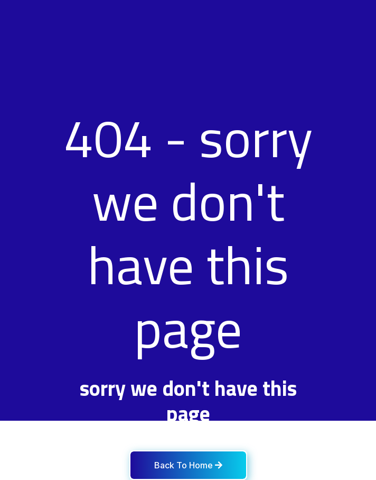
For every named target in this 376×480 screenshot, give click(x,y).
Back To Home (188, 465)
